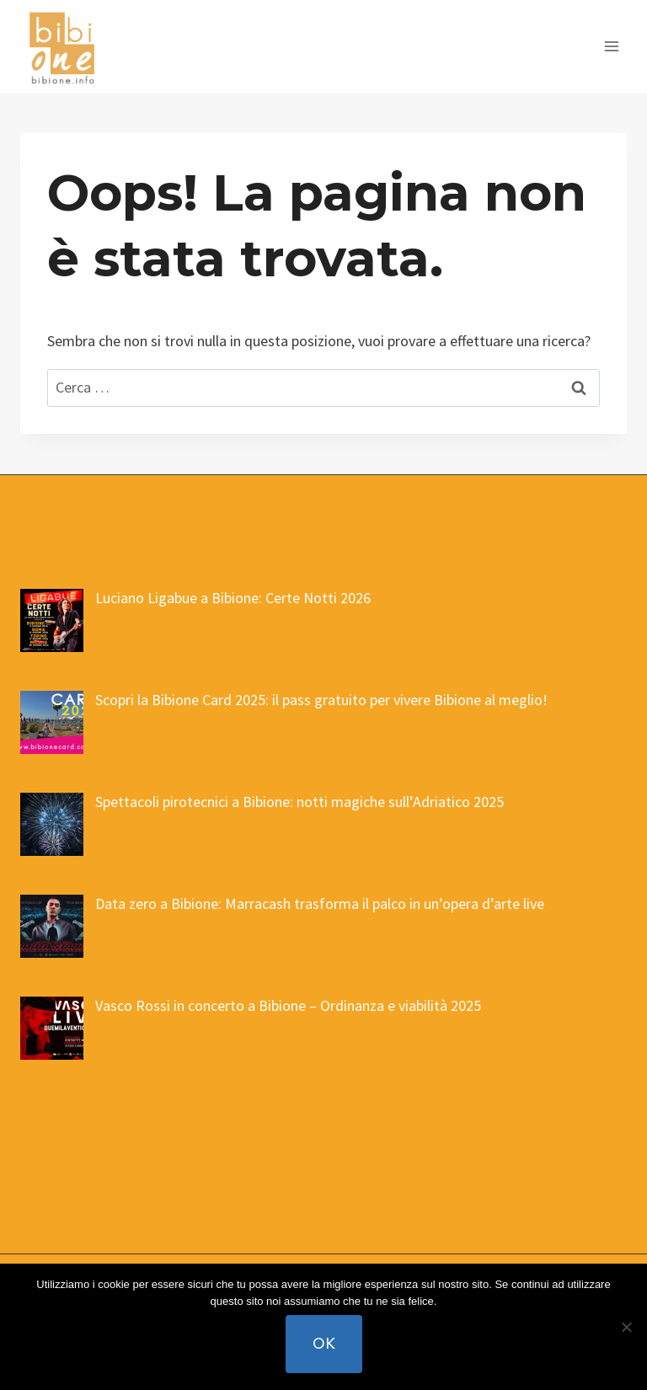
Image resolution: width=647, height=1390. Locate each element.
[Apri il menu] (611, 46)
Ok (324, 1343)
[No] (626, 1326)
